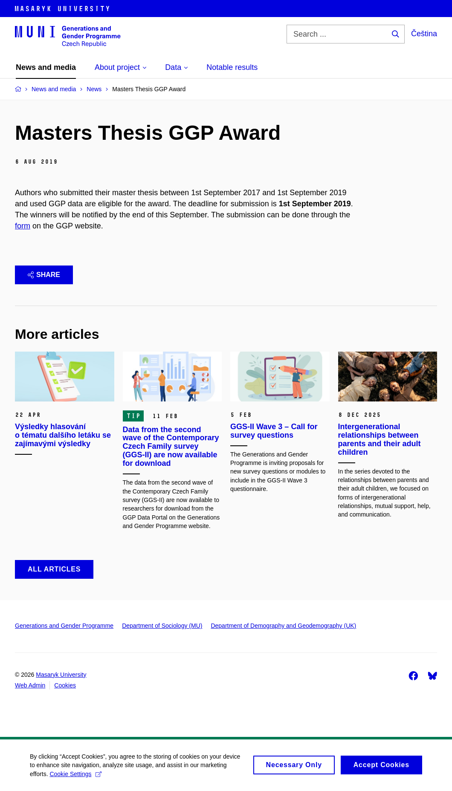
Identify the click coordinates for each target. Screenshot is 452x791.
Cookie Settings (75, 777)
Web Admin (30, 685)
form (22, 226)
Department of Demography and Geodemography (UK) (283, 625)
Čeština (424, 33)
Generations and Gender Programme (64, 625)
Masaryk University (61, 674)
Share (44, 274)
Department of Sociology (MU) (162, 625)
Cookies (65, 685)
